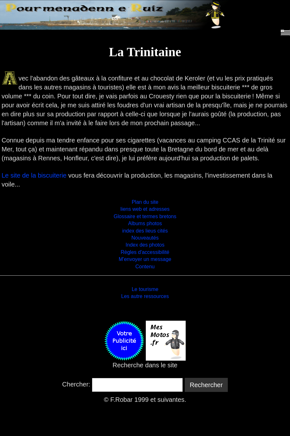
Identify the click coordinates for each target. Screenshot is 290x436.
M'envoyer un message (145, 259)
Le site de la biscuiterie (34, 175)
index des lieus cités (145, 230)
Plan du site (145, 202)
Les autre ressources (145, 296)
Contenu (145, 266)
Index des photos (145, 245)
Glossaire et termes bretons (145, 216)
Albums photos (145, 223)
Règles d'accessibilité (145, 252)
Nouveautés (145, 238)
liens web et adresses (145, 209)
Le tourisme (145, 289)
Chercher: (76, 384)
